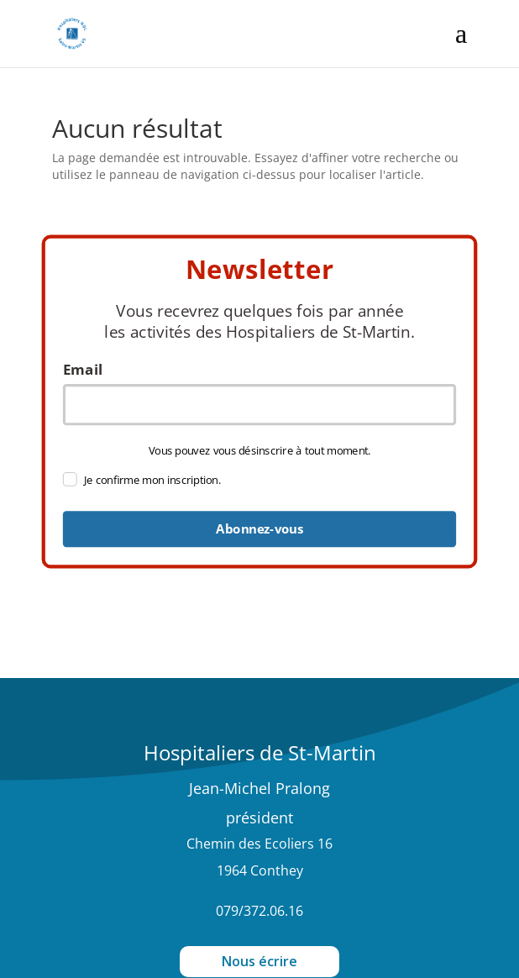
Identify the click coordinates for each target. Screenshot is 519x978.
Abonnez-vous (259, 529)
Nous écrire (259, 961)
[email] (260, 404)
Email (82, 370)
